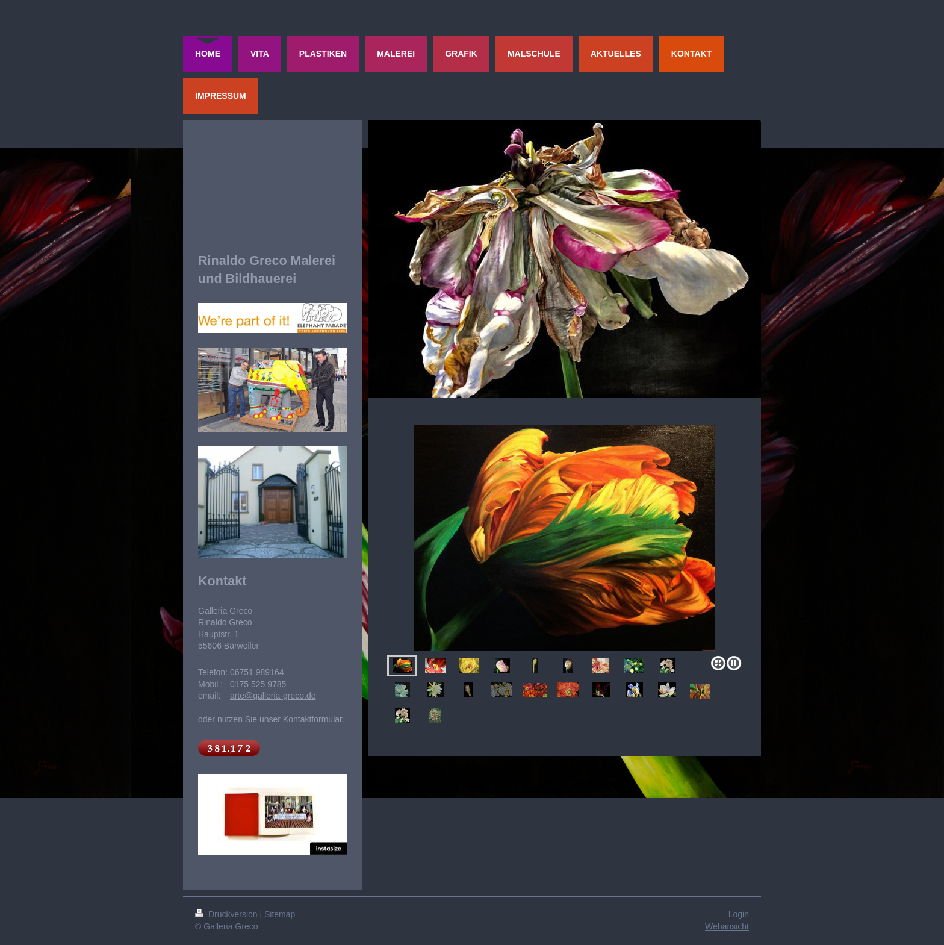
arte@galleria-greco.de (273, 695)
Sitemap (279, 914)
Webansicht (727, 926)
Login (738, 914)
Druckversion (227, 914)
